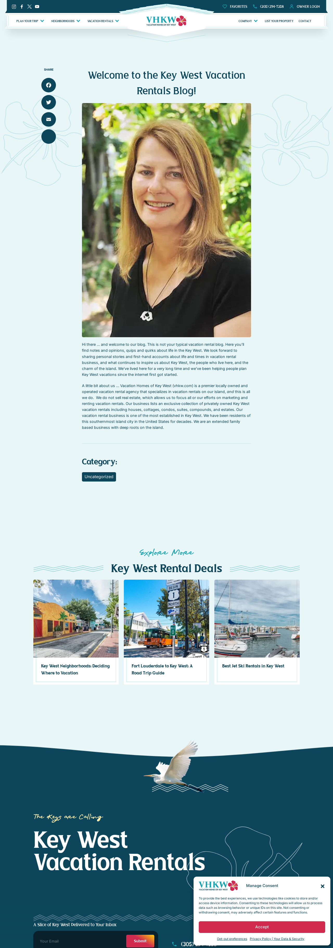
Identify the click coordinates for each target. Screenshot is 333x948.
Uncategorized (99, 476)
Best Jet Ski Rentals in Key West (253, 666)
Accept (262, 926)
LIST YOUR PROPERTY (279, 21)
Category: (99, 462)
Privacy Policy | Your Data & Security (277, 939)
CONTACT (305, 21)
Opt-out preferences (232, 939)
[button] (322, 885)
